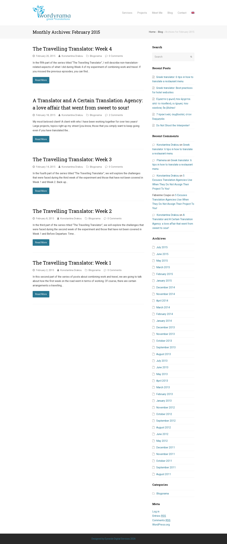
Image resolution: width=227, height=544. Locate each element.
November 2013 (165, 334)
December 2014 (165, 287)
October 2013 (164, 340)
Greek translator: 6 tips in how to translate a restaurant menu (172, 149)
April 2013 (162, 380)
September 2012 (166, 420)
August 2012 (163, 427)
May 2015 (162, 260)
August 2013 (163, 354)
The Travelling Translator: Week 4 (72, 48)
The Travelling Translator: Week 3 (72, 159)
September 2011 (166, 467)
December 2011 (165, 447)
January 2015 (164, 280)
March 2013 (163, 387)
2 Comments (116, 115)
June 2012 (162, 434)
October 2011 (164, 460)
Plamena (162, 160)
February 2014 (164, 314)
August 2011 (163, 474)
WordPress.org (161, 524)
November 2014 (165, 294)
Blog (160, 32)
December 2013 (165, 327)
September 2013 (166, 347)
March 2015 (163, 267)
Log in (155, 511)
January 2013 (164, 400)
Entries (159, 515)
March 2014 (163, 307)
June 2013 (162, 367)
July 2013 (162, 360)
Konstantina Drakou (72, 55)
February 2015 (164, 274)
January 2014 (164, 320)
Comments (161, 520)
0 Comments (116, 55)
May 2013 (162, 374)
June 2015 (162, 254)
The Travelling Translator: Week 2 (72, 211)
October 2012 (164, 414)
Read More (41, 80)
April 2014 (162, 300)
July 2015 (162, 247)
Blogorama (96, 55)
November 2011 (165, 454)
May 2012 (162, 440)
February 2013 (164, 394)
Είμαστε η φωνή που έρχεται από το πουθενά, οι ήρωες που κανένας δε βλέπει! (171, 103)
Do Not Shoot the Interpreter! (173, 125)
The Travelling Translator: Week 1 (72, 262)
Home (152, 32)
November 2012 (165, 407)
